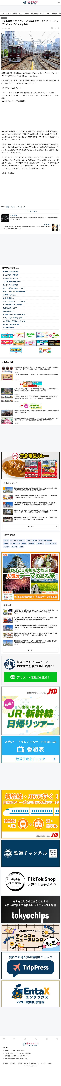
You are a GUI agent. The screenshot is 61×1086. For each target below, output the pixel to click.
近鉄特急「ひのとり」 (10, 295)
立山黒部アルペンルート (10, 278)
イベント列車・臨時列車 (45, 540)
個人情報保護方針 (22, 1063)
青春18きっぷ (34, 13)
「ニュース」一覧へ (30, 211)
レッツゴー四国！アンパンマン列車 (14, 301)
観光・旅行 (14, 547)
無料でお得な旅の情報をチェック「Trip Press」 (17, 1056)
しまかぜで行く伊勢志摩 (10, 275)
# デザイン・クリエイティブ (17, 207)
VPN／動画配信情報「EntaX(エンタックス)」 (16, 1058)
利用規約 (5, 1063)
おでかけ (8, 13)
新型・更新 (31, 543)
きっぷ (28, 540)
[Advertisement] (30, 190)
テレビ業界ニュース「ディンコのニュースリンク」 (18, 1053)
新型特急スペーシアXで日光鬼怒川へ (14, 314)
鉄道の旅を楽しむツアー (10, 308)
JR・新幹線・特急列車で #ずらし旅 (14, 321)
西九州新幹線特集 (8, 327)
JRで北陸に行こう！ (9, 311)
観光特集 (15, 13)
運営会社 (12, 1063)
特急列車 (34, 540)
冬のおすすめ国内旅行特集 (11, 324)
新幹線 (21, 547)
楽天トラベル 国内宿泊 (10, 285)
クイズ (42, 13)
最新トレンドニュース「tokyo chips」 (15, 1050)
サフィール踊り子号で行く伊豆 (12, 318)
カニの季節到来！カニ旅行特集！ (13, 304)
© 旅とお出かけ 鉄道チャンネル (30, 1065)
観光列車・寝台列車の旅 (10, 271)
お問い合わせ (34, 1063)
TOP (2, 13)
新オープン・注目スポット (17, 540)
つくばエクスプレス (51, 543)
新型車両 (27, 13)
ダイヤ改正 (6, 547)
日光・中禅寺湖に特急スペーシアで (14, 288)
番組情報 (54, 13)
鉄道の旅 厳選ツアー (9, 298)
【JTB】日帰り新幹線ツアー (12, 281)
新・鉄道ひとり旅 (15, 543)
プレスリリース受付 (46, 1063)
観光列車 (6, 543)
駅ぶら (21, 13)
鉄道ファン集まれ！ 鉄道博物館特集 (14, 291)
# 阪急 (7, 207)
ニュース (48, 13)
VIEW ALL (30, 526)
